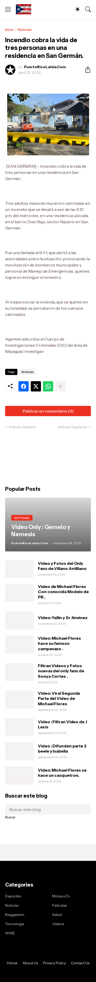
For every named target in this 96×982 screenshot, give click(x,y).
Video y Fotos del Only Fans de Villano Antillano (62, 566)
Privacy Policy (54, 963)
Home (12, 963)
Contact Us (80, 963)
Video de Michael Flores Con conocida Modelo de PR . (63, 592)
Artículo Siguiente (72, 427)
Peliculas (59, 905)
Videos (58, 924)
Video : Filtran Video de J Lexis (62, 724)
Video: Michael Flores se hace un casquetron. (62, 772)
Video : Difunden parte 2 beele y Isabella (62, 748)
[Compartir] (86, 70)
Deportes (13, 896)
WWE (10, 933)
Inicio (9, 29)
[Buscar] (88, 9)
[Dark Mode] (77, 9)
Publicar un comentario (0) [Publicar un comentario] (48, 411)
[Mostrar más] (60, 386)
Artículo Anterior (22, 427)
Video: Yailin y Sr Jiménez (63, 617)
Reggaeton (14, 914)
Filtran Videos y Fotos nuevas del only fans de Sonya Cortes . (61, 671)
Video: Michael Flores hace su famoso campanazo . (59, 643)
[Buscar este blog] (48, 809)
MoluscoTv (61, 896)
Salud (57, 914)
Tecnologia (14, 924)
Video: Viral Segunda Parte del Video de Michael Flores (59, 698)
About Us (30, 963)
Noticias (25, 29)
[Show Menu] (8, 9)
